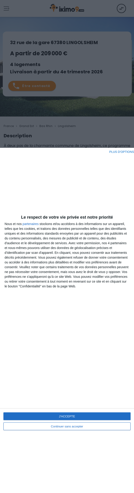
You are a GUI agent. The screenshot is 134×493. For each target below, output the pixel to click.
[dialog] (67, 320)
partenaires (31, 223)
